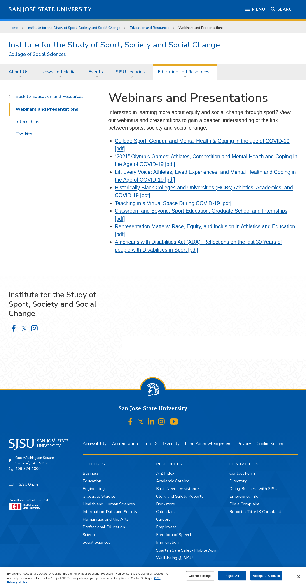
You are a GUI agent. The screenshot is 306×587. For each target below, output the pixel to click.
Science (89, 534)
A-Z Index (165, 473)
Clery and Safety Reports (179, 496)
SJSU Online (28, 484)
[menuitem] (19, 71)
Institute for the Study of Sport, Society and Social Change (73, 27)
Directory (238, 481)
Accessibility (95, 444)
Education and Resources (149, 27)
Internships (27, 122)
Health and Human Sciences (109, 504)
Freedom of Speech (174, 534)
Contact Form (242, 473)
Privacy (244, 444)
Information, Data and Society (110, 511)
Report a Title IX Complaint (255, 511)
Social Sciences (96, 542)
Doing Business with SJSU (253, 488)
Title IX (150, 444)
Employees (166, 527)
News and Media (58, 72)
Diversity (171, 444)
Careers (163, 519)
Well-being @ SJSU (174, 558)
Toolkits (24, 134)
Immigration (167, 542)
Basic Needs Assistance (177, 488)
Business (91, 473)
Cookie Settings (272, 444)
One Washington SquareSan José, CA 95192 (34, 460)
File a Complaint (244, 504)
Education (92, 481)
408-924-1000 (28, 468)
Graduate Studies (99, 496)
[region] (153, 577)
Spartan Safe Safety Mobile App (186, 550)
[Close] (299, 577)
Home (13, 27)
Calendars (165, 511)
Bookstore (165, 504)
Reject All (232, 576)
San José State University (50, 9)
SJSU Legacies (130, 72)
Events (96, 72)
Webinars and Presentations (201, 27)
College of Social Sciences (37, 54)
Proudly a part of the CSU (29, 504)
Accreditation (125, 444)
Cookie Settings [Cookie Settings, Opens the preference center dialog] (200, 576)
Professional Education (104, 527)
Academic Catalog (173, 481)
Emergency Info (243, 496)
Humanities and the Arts (105, 519)
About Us (18, 72)
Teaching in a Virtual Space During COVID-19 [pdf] (173, 203)
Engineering (94, 488)
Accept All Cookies (266, 576)
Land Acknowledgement (208, 444)
